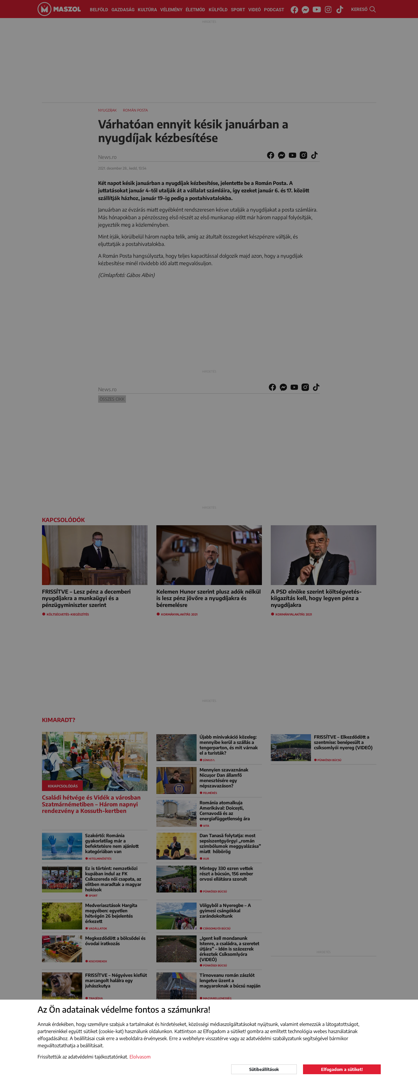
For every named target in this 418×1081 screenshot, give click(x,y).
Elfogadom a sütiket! (342, 1069)
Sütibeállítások (264, 1069)
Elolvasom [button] (140, 1057)
